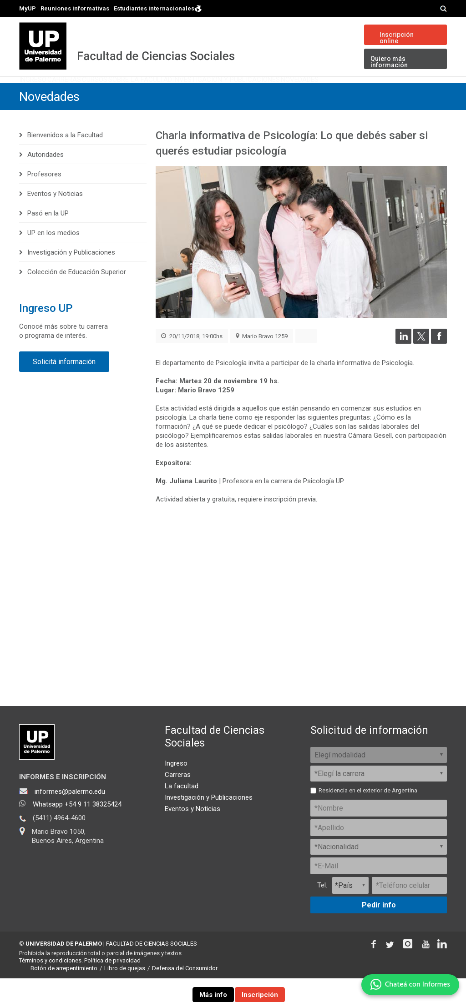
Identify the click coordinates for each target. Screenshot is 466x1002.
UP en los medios (53, 256)
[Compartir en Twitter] (421, 365)
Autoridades (45, 178)
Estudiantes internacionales (158, 8)
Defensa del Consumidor (185, 991)
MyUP (27, 8)
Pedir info (379, 928)
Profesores (44, 198)
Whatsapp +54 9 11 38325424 (77, 827)
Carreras (93, 93)
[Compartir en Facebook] (439, 365)
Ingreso (42, 93)
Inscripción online (397, 38)
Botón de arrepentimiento (63, 991)
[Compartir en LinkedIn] (403, 365)
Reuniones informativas (75, 8)
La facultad (181, 809)
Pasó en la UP (48, 237)
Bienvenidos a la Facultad (65, 159)
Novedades (416, 93)
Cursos (142, 93)
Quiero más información (389, 62)
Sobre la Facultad (209, 93)
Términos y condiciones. (51, 984)
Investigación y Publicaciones (320, 93)
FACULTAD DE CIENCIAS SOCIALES (151, 966)
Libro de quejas (124, 991)
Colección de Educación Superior (76, 295)
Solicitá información (64, 385)
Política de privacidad (112, 984)
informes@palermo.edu (70, 815)
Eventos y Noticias (55, 217)
